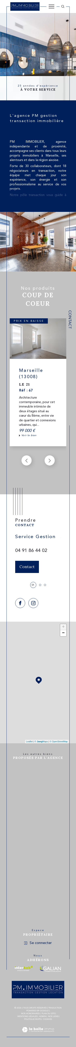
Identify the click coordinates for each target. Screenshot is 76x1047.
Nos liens (53, 1016)
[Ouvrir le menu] (51, 6)
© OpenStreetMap (59, 741)
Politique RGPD (32, 1019)
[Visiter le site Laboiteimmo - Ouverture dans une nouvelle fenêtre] (38, 1034)
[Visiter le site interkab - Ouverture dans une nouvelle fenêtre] (24, 968)
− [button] (63, 633)
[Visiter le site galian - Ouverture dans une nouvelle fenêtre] (50, 968)
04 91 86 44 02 (31, 550)
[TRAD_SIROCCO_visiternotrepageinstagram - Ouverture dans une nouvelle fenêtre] (33, 603)
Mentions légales (27, 1016)
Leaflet (29, 741)
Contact (70, 319)
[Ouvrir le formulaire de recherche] (62, 6)
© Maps (41, 741)
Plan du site (48, 1014)
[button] (50, 460)
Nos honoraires (30, 1014)
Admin (42, 1016)
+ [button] (63, 627)
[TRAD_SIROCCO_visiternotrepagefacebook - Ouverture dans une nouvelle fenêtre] (20, 603)
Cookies (47, 1019)
